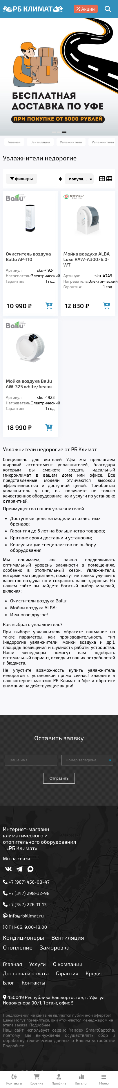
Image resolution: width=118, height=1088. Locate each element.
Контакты (34, 982)
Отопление (17, 947)
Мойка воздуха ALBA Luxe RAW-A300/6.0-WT (86, 259)
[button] (54, 132)
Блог (8, 982)
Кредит (94, 973)
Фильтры (21, 179)
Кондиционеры (23, 937)
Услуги (37, 964)
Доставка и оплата (26, 973)
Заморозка (55, 947)
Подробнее (39, 1024)
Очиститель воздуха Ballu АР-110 (28, 256)
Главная (12, 964)
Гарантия (67, 973)
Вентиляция (67, 937)
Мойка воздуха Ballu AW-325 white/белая (29, 383)
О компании (67, 964)
